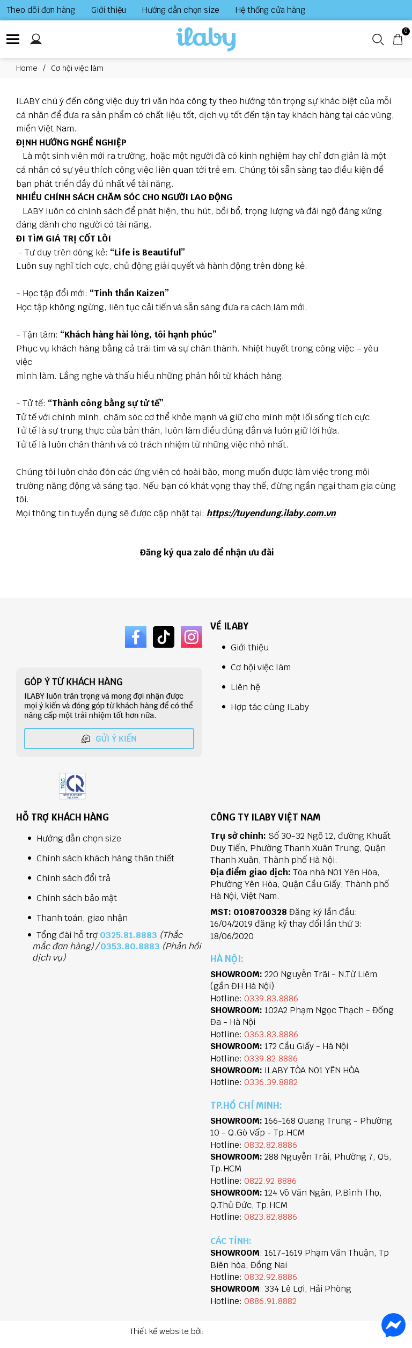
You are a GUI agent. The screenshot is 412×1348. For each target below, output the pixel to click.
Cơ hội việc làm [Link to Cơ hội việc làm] (77, 68)
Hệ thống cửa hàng (270, 10)
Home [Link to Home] (33, 68)
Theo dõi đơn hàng (40, 10)
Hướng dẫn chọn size (180, 10)
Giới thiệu (108, 10)
